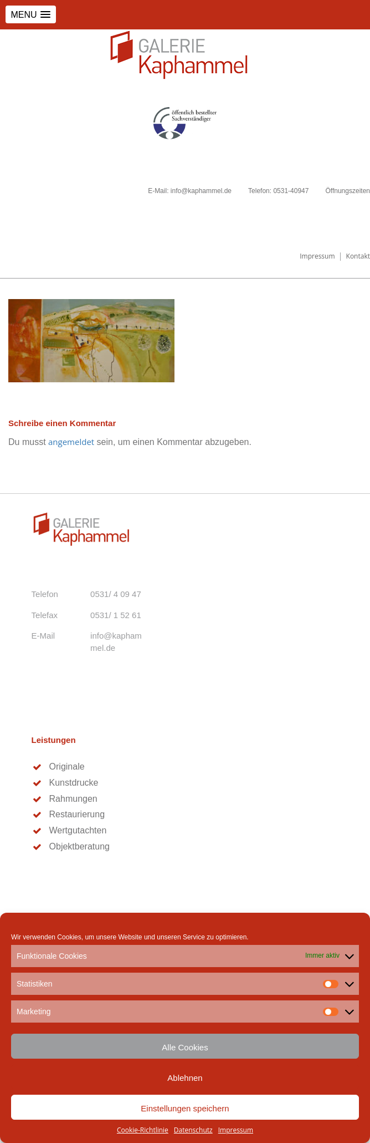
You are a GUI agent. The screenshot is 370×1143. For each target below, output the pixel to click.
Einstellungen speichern (185, 1108)
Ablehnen (184, 1078)
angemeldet (71, 441)
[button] (31, 14)
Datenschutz (193, 1130)
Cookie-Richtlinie (142, 1130)
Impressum (235, 1130)
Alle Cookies (185, 1047)
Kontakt (358, 256)
